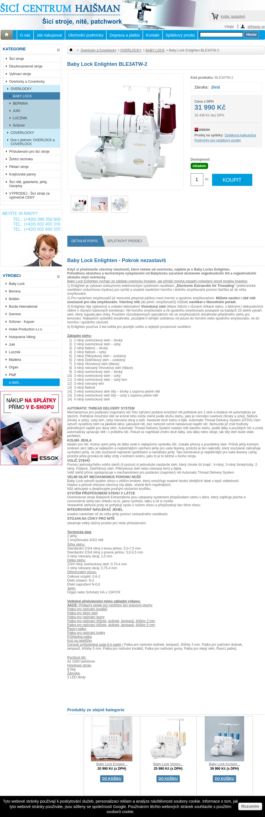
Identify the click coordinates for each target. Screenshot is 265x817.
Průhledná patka (79, 637)
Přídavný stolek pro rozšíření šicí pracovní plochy (110, 605)
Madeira (15, 360)
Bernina (15, 291)
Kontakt (152, 35)
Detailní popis (87, 241)
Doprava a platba (125, 35)
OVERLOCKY (21, 89)
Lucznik (15, 352)
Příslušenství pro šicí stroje (29, 152)
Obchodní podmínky (85, 35)
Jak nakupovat (49, 35)
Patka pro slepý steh (82, 613)
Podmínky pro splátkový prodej (218, 140)
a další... (15, 382)
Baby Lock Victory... (168, 764)
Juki (12, 344)
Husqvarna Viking (22, 337)
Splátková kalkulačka (240, 135)
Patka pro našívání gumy (86, 617)
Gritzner (19, 125)
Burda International (24, 307)
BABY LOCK (22, 96)
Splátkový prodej (180, 35)
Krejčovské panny (22, 174)
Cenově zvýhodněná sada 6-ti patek (94, 645)
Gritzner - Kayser (22, 322)
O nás (25, 35)
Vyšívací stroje (20, 74)
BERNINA (20, 103)
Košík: (233, 17)
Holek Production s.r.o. (26, 329)
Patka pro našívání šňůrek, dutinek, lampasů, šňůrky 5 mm (111, 625)
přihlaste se (256, 26)
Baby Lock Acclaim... (224, 764)
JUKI (16, 111)
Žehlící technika (21, 159)
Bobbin (14, 299)
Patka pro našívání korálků (87, 609)
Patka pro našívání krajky (86, 633)
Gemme (15, 314)
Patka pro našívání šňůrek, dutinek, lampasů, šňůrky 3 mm (111, 621)
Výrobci (12, 275)
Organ (13, 367)
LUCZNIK (20, 118)
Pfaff (12, 375)
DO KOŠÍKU (111, 779)
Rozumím (250, 806)
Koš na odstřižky (79, 641)
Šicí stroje (16, 59)
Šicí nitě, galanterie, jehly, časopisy (28, 184)
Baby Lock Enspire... (111, 764)
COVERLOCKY (22, 133)
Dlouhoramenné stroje (26, 66)
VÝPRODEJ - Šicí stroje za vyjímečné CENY (29, 195)
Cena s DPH (204, 101)
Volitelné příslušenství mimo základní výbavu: (104, 601)
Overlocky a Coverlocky (27, 82)
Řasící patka (76, 629)
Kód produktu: (202, 78)
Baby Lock (17, 284)
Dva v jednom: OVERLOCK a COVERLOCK (33, 142)
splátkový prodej (126, 241)
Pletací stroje (19, 167)
